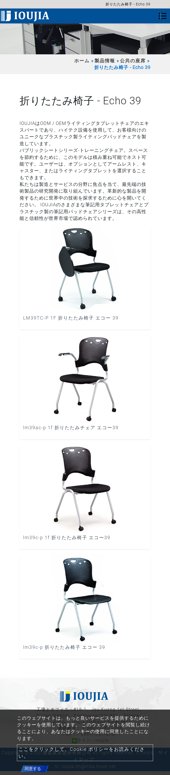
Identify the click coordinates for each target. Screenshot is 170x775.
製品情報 (105, 60)
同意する (33, 768)
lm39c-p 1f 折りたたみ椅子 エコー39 (66, 537)
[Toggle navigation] (162, 16)
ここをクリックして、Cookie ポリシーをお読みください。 (81, 753)
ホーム (82, 60)
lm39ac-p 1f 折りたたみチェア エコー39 (71, 427)
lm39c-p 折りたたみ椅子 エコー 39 (64, 647)
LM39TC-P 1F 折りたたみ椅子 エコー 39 (71, 318)
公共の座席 (133, 60)
